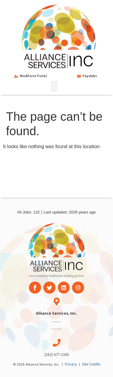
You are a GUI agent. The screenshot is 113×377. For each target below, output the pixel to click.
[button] (54, 86)
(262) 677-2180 (56, 354)
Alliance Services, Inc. (56, 313)
